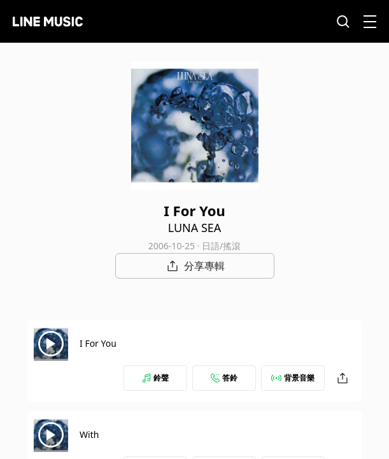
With (89, 434)
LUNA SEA (195, 227)
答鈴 (224, 377)
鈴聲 (155, 377)
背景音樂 (293, 377)
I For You (98, 343)
